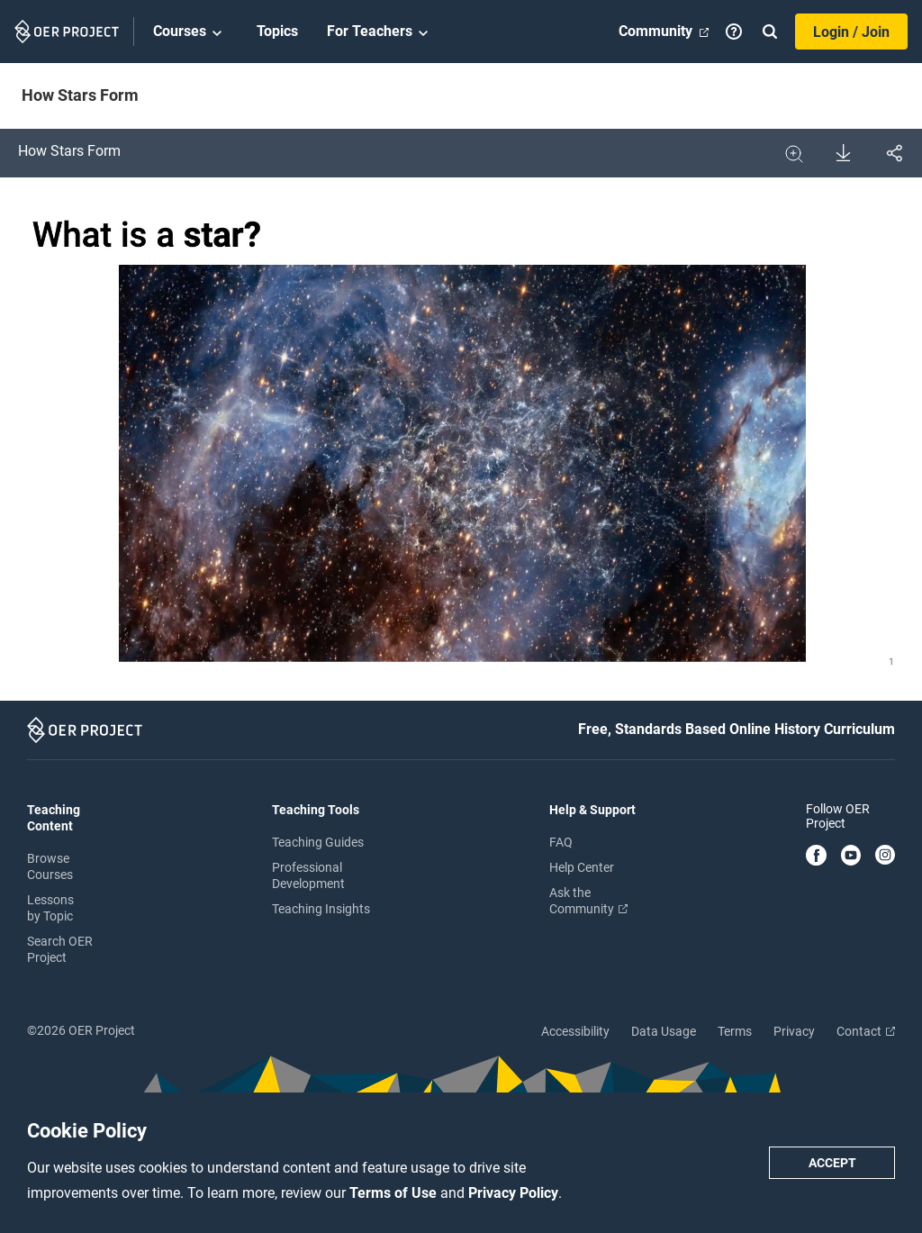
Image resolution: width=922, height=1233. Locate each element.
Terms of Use (394, 1192)
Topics (277, 31)
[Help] (734, 31)
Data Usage (663, 1031)
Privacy (794, 1031)
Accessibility (575, 1031)
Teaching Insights (321, 909)
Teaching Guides (318, 842)
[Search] (770, 31)
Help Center (581, 867)
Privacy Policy (513, 1192)
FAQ (561, 842)
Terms (735, 1031)
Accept (832, 1163)
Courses (190, 32)
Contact (865, 1031)
